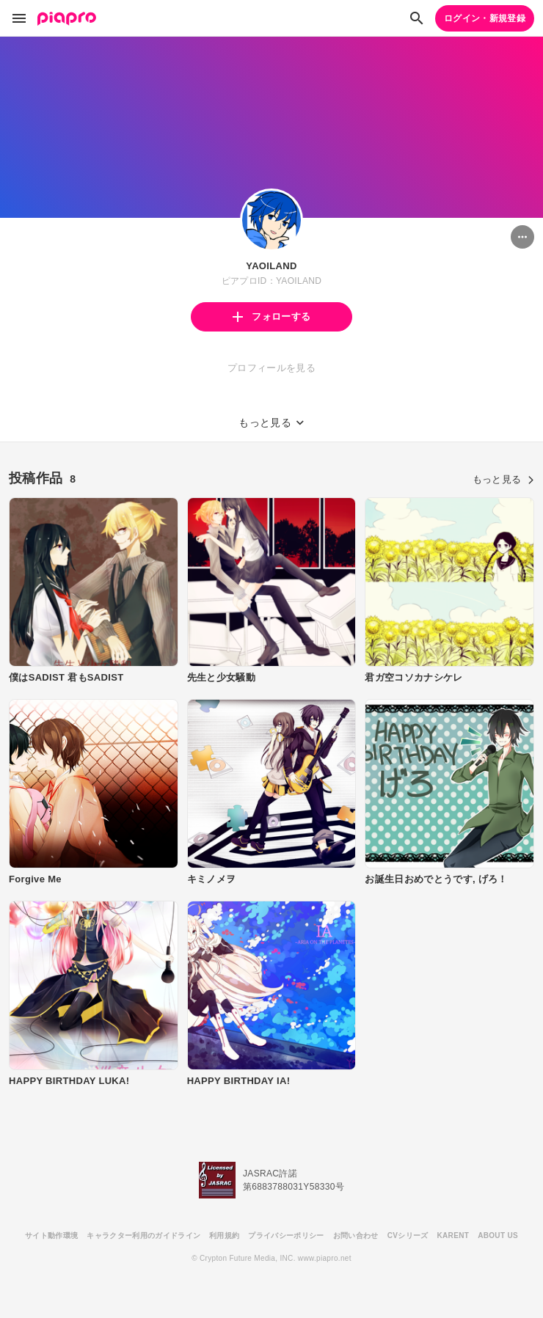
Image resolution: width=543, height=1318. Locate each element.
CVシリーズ (408, 1235)
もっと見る (503, 479)
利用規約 (224, 1235)
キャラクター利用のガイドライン (143, 1235)
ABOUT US (498, 1235)
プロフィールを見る (271, 367)
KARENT (453, 1235)
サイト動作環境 (51, 1235)
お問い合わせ (356, 1235)
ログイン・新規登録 (484, 18)
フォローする (271, 316)
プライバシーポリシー (286, 1235)
